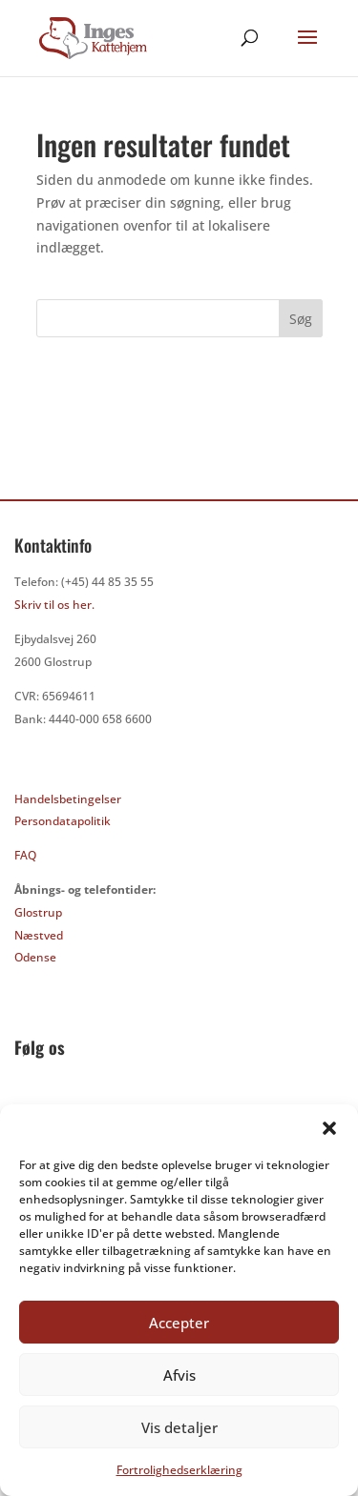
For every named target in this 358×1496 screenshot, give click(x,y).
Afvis (179, 1375)
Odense (35, 957)
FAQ (25, 855)
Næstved (38, 935)
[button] (329, 1128)
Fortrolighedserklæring (179, 1470)
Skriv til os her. (54, 604)
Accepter (179, 1322)
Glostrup (38, 912)
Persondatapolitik (62, 821)
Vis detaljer (179, 1427)
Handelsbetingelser (67, 799)
